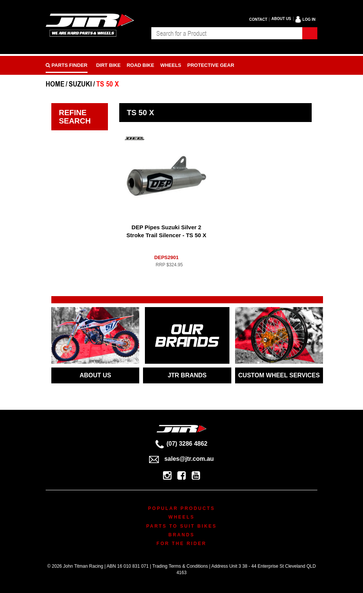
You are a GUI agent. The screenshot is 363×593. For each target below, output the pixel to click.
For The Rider (181, 543)
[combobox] (226, 33)
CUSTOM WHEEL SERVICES (279, 375)
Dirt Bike (108, 65)
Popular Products (181, 508)
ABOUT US (95, 375)
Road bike (140, 65)
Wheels (171, 65)
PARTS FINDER (67, 65)
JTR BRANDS (187, 375)
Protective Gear (210, 65)
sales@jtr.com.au (181, 459)
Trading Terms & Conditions (180, 566)
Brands (181, 534)
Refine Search (75, 116)
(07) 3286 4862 (181, 443)
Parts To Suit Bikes (181, 526)
